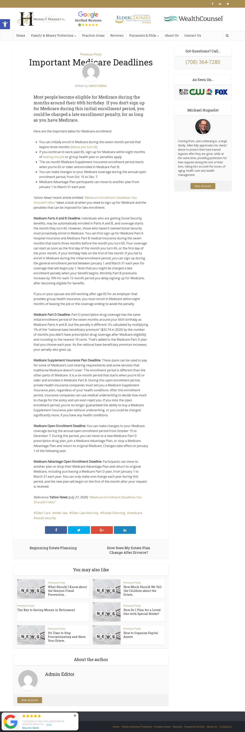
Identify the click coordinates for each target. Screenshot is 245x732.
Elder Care (43, 513)
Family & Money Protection (52, 35)
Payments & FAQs (142, 35)
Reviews (116, 35)
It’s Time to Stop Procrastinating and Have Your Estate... (67, 636)
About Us (172, 35)
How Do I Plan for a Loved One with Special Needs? (142, 612)
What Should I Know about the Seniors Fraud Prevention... (67, 590)
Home (20, 35)
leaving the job (53, 157)
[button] (5, 24)
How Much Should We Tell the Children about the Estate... (142, 590)
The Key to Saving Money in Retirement (46, 610)
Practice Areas (93, 35)
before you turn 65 (83, 147)
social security (46, 518)
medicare (135, 513)
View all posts (29, 700)
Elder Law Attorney (85, 513)
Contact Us (192, 35)
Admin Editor (98, 86)
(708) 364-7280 (203, 62)
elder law (61, 513)
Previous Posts (91, 54)
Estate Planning (114, 513)
